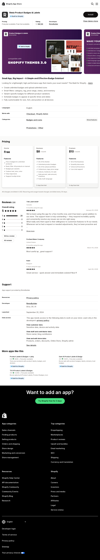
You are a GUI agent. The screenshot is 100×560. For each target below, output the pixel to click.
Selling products (9, 439)
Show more (30, 231)
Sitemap (5, 547)
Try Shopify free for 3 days (50, 401)
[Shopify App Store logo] (12, 4)
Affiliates (55, 501)
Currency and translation (62, 462)
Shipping (54, 457)
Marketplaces (57, 435)
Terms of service (9, 535)
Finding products (9, 435)
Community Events (10, 492)
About (53, 478)
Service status (57, 510)
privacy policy (43, 320)
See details (31, 345)
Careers (54, 482)
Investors (55, 487)
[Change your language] (16, 522)
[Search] (92, 4)
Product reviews (58, 439)
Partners (54, 496)
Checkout (30, 114)
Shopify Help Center (11, 478)
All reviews (8, 240)
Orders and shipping (11, 444)
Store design (7, 448)
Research (6, 501)
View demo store (90, 21)
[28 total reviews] (21, 216)
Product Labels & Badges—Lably (22, 357)
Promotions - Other (34, 128)
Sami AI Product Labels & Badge (70, 357)
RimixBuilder (53, 24)
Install (90, 14)
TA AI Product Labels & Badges (21, 370)
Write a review (9, 236)
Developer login (9, 529)
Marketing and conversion (13, 453)
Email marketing (58, 448)
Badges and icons (34, 120)
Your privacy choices (11, 553)
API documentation (10, 482)
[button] (25, 362)
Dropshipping (56, 430)
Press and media (58, 492)
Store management (10, 457)
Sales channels (8, 430)
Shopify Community (10, 487)
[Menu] (97, 4)
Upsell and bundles (59, 444)
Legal (53, 505)
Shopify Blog (7, 496)
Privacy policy (32, 298)
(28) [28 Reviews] (41, 24)
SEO (52, 453)
